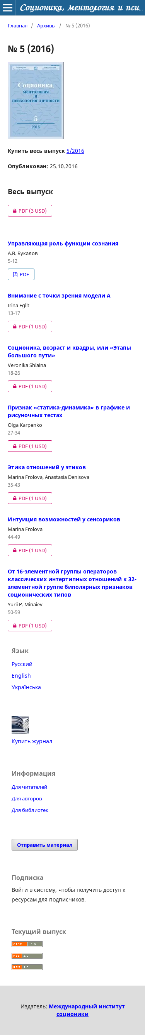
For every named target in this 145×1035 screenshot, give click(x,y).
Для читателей (29, 786)
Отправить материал (44, 844)
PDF (27, 210)
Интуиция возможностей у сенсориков (64, 519)
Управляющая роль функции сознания (63, 243)
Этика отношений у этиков (47, 467)
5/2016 (75, 150)
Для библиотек (30, 810)
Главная (17, 25)
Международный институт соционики (87, 1010)
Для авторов (27, 798)
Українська (26, 687)
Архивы (46, 25)
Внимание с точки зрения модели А (59, 295)
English (21, 675)
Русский (22, 664)
